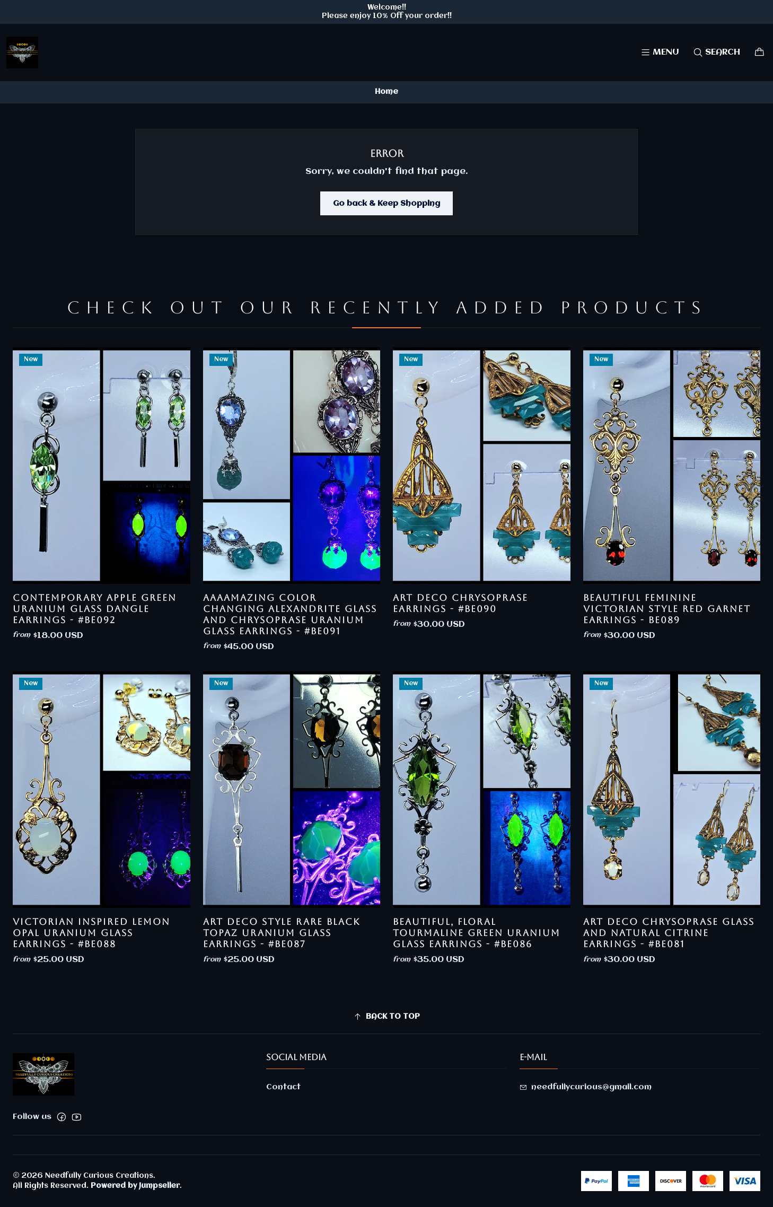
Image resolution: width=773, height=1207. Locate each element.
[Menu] (659, 52)
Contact (283, 1087)
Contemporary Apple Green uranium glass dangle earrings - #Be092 (95, 649)
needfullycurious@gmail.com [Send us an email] (586, 1087)
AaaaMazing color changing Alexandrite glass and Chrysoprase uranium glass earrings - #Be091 (290, 666)
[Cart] (759, 52)
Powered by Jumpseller (135, 1185)
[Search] (716, 52)
